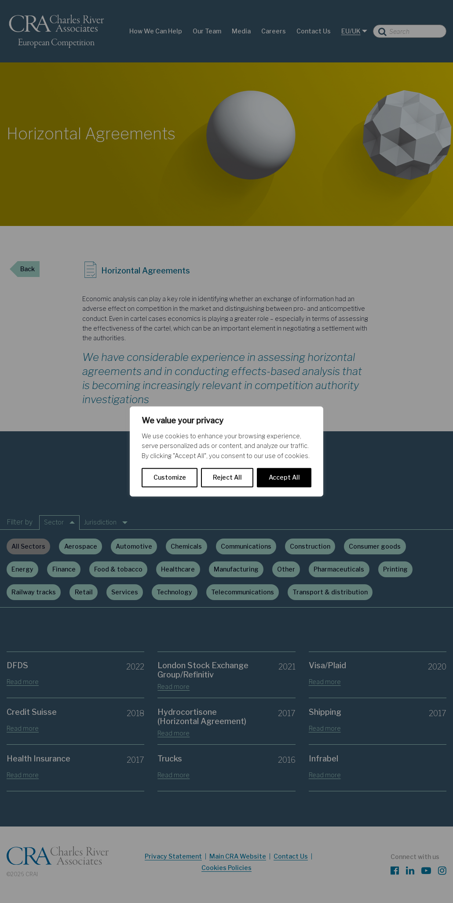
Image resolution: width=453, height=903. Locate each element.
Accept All (284, 477)
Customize (169, 477)
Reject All (227, 477)
